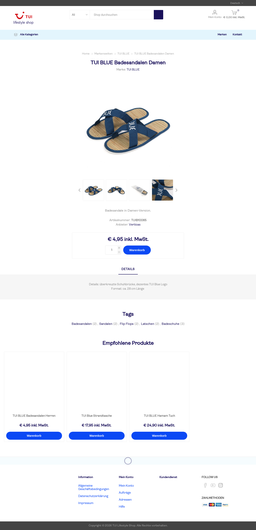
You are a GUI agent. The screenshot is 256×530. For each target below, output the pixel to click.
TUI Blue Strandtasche (96, 416)
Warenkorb (137, 250)
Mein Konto (214, 17)
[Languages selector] (236, 3)
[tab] (128, 269)
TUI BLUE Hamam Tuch (159, 416)
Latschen (147, 324)
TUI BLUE (133, 69)
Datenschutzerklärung (93, 496)
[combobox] (122, 14)
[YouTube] (213, 485)
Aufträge (125, 492)
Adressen (125, 499)
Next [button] (176, 190)
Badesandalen (82, 324)
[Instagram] (220, 485)
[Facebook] (205, 485)
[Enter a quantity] (111, 250)
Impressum (85, 503)
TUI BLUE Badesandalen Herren (34, 416)
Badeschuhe (170, 324)
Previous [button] (80, 190)
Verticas (134, 224)
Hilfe (122, 506)
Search (158, 14)
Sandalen (105, 324)
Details (128, 269)
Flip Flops (127, 324)
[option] (93, 190)
